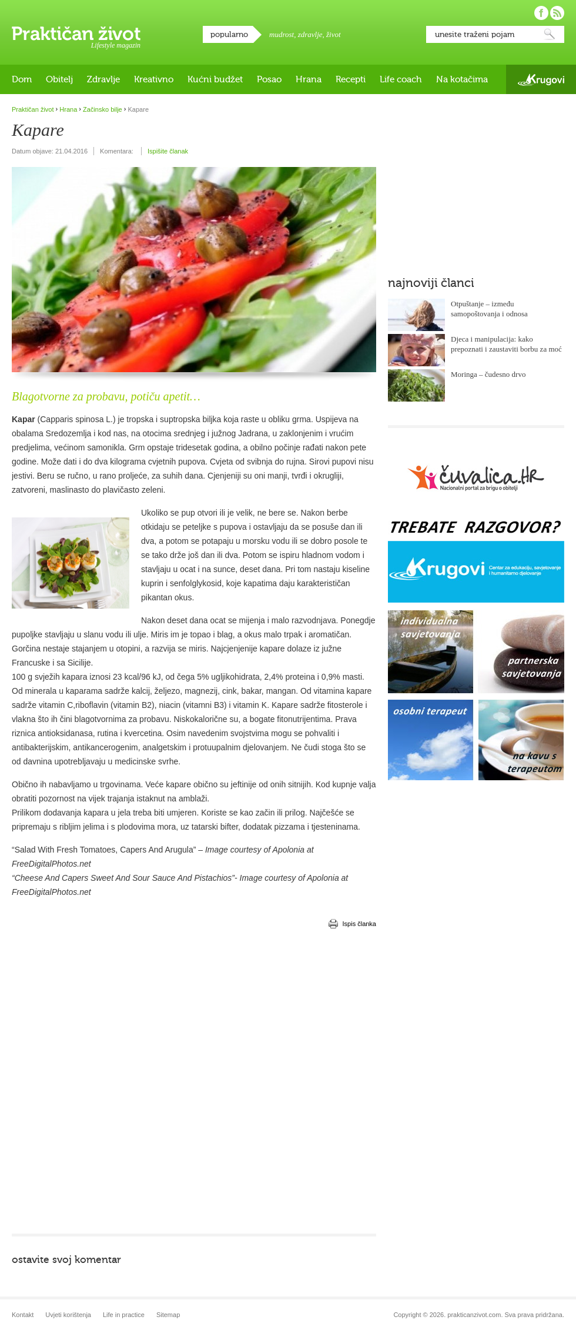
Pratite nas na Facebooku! (541, 13)
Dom (22, 79)
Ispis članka (359, 923)
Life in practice (124, 1314)
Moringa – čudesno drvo (488, 374)
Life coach (401, 79)
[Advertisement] (132, 1081)
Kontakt (23, 1314)
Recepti (351, 79)
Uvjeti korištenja (68, 1314)
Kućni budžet (215, 79)
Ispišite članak (168, 151)
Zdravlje (103, 79)
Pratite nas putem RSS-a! (557, 13)
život (333, 34)
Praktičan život (76, 33)
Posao (269, 79)
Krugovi (541, 79)
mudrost (281, 34)
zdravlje (310, 34)
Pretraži (549, 34)
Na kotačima (462, 79)
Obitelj (59, 79)
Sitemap (168, 1314)
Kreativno (153, 79)
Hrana (309, 79)
